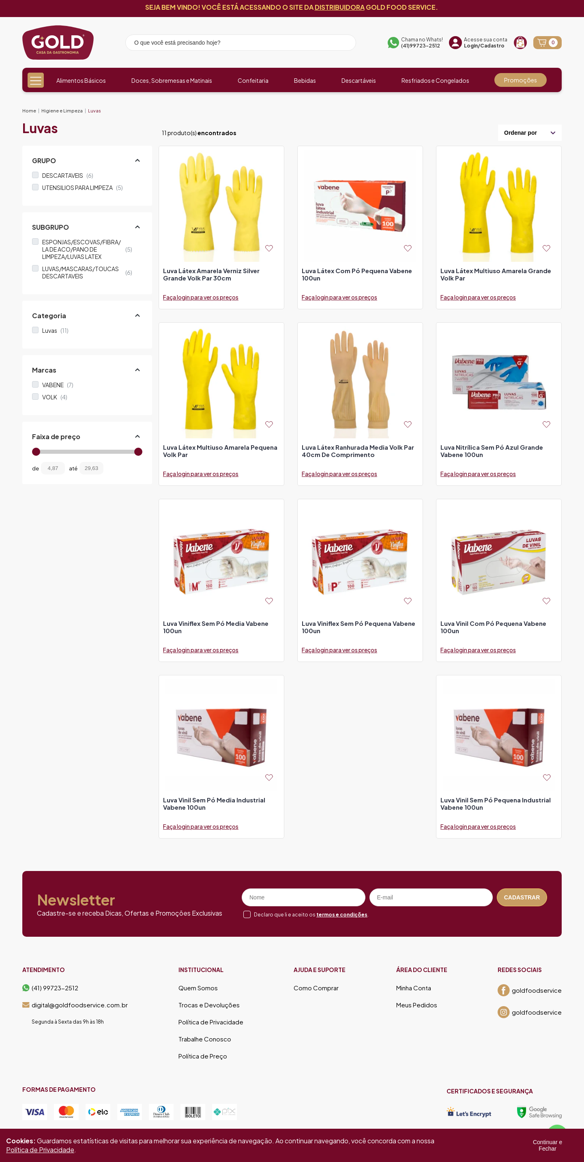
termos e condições (341, 915)
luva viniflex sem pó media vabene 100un (215, 627)
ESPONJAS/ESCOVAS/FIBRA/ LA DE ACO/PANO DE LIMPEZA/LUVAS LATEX (87, 249)
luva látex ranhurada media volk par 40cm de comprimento (358, 451)
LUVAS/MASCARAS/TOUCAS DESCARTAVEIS (87, 272)
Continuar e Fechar (547, 1145)
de (35, 468)
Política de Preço (202, 1056)
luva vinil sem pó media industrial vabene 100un (214, 803)
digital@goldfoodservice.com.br (75, 1005)
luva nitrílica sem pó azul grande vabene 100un (491, 451)
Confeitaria (253, 80)
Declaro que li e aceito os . (311, 915)
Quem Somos (198, 988)
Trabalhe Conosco (204, 1039)
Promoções (520, 80)
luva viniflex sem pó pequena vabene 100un (358, 627)
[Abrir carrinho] (547, 42)
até (73, 468)
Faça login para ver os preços (200, 297)
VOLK (54, 397)
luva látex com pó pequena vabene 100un (357, 274)
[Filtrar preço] (115, 468)
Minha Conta (413, 988)
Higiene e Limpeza (62, 110)
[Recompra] (520, 42)
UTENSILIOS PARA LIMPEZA (82, 187)
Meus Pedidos (416, 1005)
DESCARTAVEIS (67, 175)
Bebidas (305, 80)
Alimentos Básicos (81, 80)
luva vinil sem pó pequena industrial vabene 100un (495, 803)
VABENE (57, 384)
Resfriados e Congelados (435, 80)
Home (29, 110)
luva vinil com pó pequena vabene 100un (493, 627)
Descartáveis (358, 80)
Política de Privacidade (210, 1022)
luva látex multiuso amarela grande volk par (495, 274)
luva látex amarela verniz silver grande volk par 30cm (211, 274)
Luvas (94, 110)
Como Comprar (316, 988)
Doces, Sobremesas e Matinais (171, 80)
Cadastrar (522, 897)
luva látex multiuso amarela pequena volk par (220, 451)
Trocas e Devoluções (209, 1005)
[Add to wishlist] (269, 248)
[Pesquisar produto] (344, 43)
